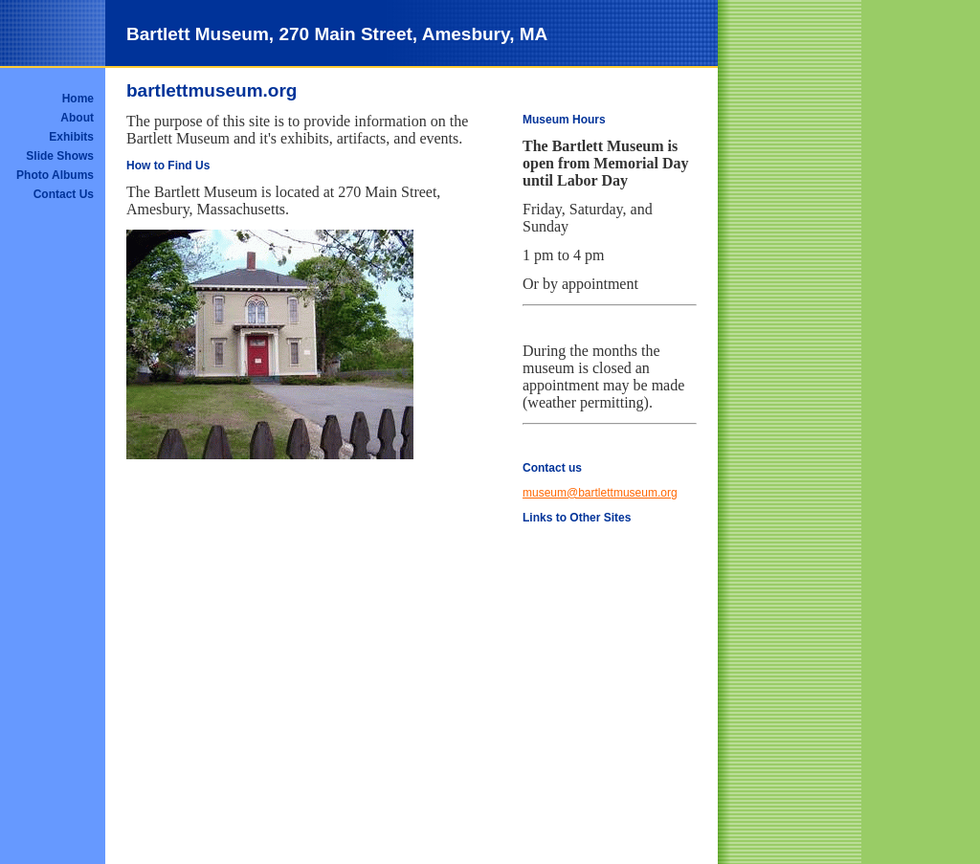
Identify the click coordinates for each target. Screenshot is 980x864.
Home (78, 98)
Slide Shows (60, 156)
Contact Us (63, 194)
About (77, 117)
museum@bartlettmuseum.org (600, 492)
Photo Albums (55, 175)
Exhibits (71, 137)
